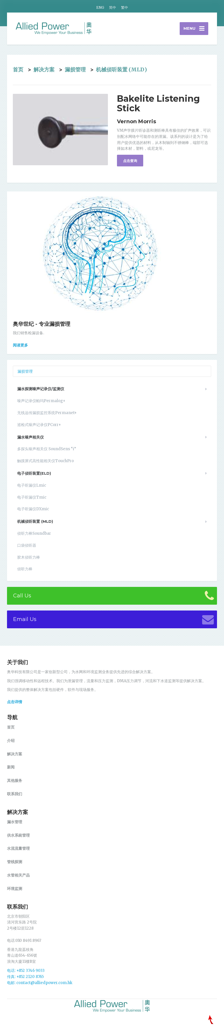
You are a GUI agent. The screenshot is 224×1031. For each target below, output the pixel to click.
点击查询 (130, 161)
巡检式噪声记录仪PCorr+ (39, 424)
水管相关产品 (18, 875)
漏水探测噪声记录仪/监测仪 (40, 388)
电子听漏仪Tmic (31, 497)
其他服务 (14, 780)
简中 (112, 7)
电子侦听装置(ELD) (34, 473)
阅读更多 (20, 345)
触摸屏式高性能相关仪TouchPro (45, 460)
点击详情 (14, 701)
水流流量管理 (18, 848)
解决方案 (44, 69)
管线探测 (14, 861)
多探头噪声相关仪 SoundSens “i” (46, 448)
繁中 (124, 7)
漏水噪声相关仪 (30, 437)
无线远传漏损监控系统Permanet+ (47, 412)
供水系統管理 (18, 835)
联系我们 (14, 793)
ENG (100, 7)
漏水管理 (14, 821)
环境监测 (14, 888)
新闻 (11, 767)
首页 (18, 69)
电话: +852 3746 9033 (26, 970)
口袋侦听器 (26, 545)
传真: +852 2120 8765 (25, 976)
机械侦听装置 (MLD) (121, 69)
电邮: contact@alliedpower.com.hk (39, 982)
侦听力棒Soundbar (34, 533)
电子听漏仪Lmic (31, 485)
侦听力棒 (24, 568)
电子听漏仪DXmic (33, 508)
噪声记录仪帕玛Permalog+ (41, 400)
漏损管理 (75, 69)
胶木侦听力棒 (28, 557)
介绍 (11, 740)
